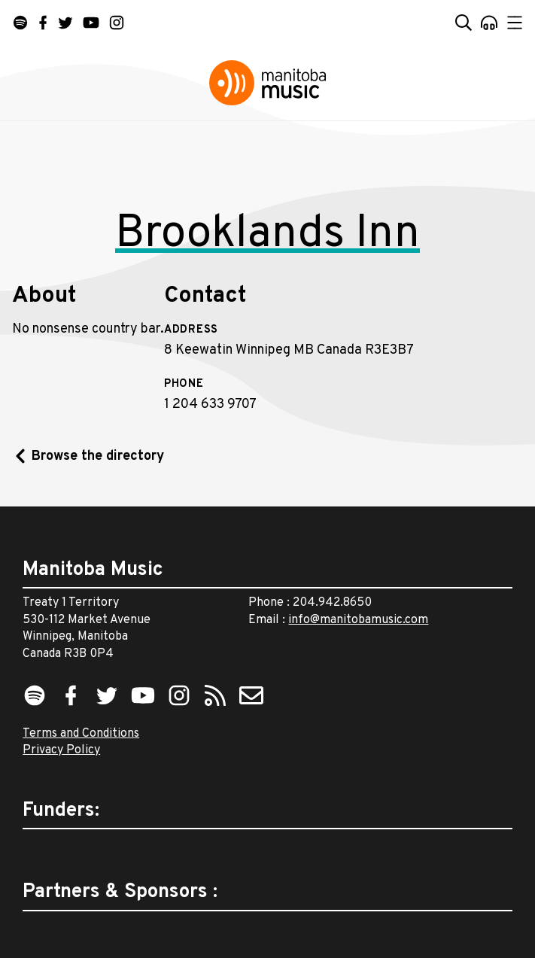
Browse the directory (98, 456)
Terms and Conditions (81, 733)
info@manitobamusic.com (358, 620)
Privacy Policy (61, 750)
